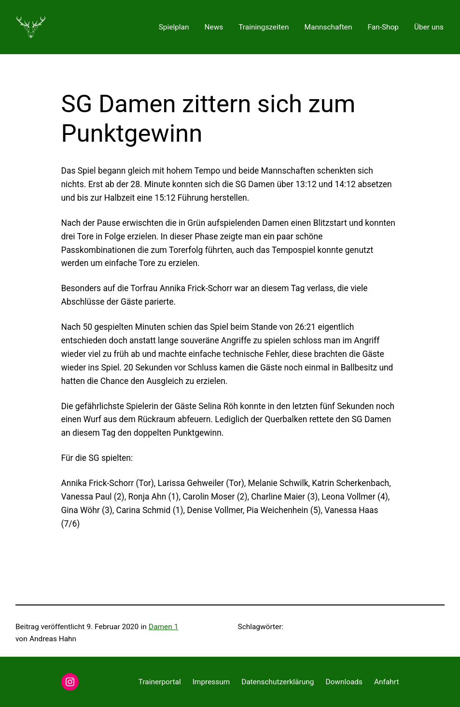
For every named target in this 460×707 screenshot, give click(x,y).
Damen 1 (163, 626)
